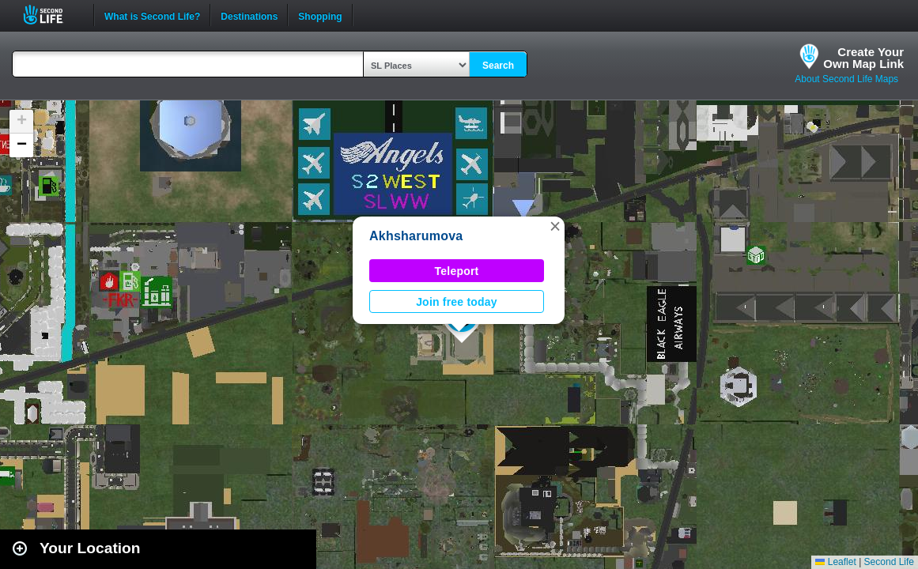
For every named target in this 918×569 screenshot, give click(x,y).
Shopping (320, 15)
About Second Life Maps (846, 79)
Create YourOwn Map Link (863, 57)
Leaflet (835, 561)
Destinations (249, 15)
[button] (555, 226)
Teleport (457, 271)
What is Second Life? (152, 15)
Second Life (51, 14)
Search (498, 65)
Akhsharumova (416, 236)
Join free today (456, 302)
